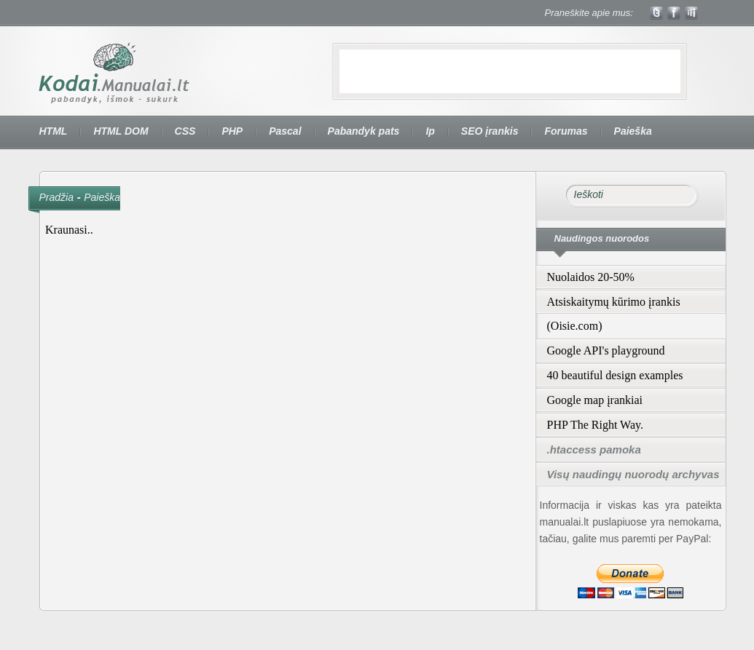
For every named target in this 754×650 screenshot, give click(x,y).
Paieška (633, 131)
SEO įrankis (490, 131)
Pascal (285, 131)
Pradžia (56, 197)
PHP (232, 131)
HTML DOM (120, 131)
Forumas (565, 131)
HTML (53, 131)
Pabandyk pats (364, 131)
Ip (429, 131)
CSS (185, 131)
